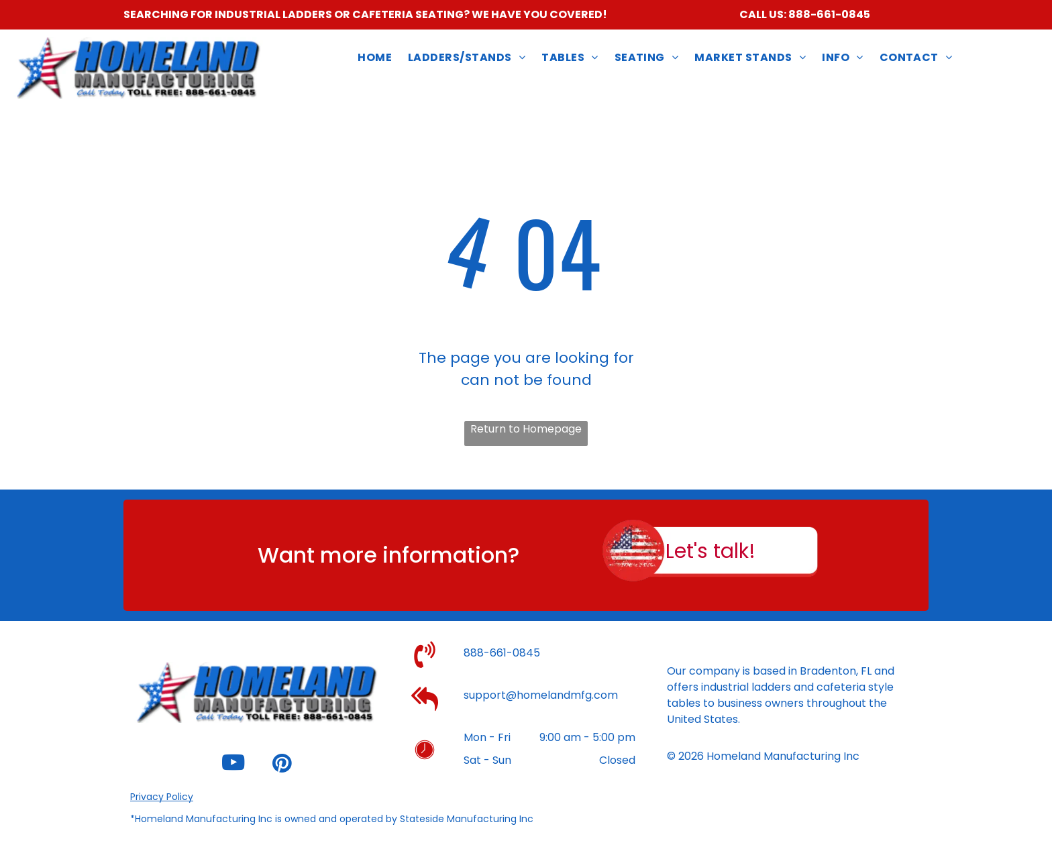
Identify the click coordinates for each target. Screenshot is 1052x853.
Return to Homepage (526, 429)
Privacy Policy (161, 796)
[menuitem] (375, 58)
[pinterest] (282, 764)
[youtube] (233, 764)
